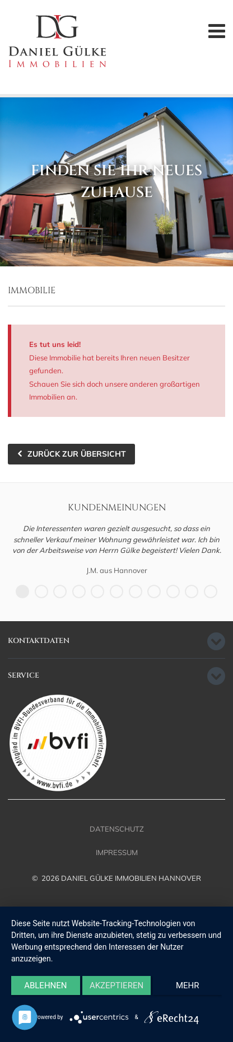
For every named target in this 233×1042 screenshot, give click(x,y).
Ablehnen (45, 985)
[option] (116, 549)
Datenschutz (117, 828)
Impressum (117, 852)
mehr (187, 985)
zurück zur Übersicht (76, 454)
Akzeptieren (116, 985)
